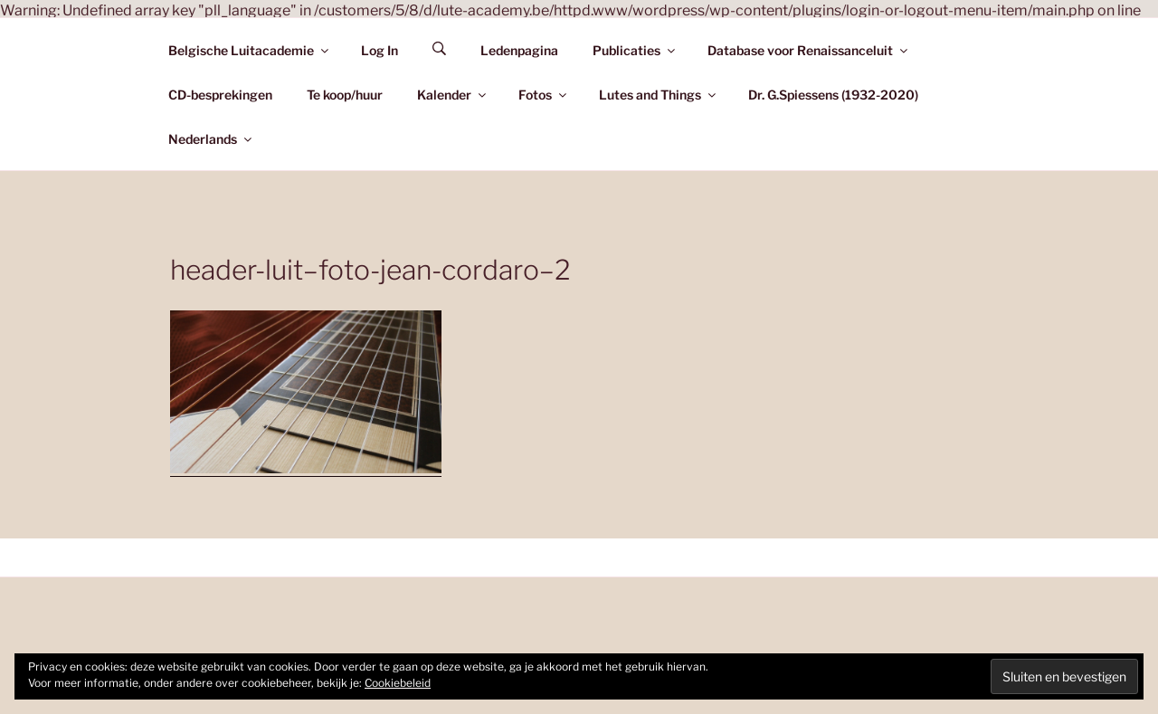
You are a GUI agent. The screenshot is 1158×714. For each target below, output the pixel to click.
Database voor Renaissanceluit (808, 50)
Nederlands (211, 139)
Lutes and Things (658, 94)
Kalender (453, 94)
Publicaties (635, 50)
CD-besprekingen (220, 94)
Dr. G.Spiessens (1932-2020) (833, 94)
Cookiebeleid (398, 683)
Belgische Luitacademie (249, 50)
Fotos (543, 94)
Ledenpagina (519, 50)
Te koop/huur (345, 94)
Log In (379, 50)
